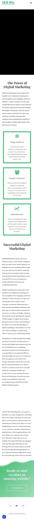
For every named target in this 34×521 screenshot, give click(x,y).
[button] (31, 3)
